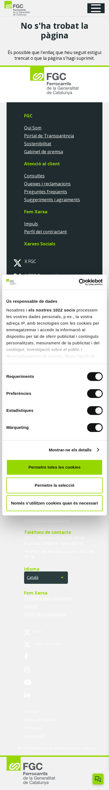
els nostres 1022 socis (51, 310)
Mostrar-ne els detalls (70, 450)
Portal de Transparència (49, 136)
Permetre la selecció (54, 485)
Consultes (34, 176)
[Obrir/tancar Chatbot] (98, 779)
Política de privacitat (40, 719)
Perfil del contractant (45, 232)
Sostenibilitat (37, 144)
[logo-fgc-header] (22, 8)
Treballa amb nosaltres (48, 598)
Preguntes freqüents (45, 192)
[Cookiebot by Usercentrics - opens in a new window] (79, 282)
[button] (97, 8)
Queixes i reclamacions (47, 184)
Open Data (32, 727)
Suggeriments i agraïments (52, 200)
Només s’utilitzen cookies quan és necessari (54, 503)
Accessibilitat (34, 736)
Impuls (31, 224)
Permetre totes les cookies (54, 467)
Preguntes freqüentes (47, 520)
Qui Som (32, 128)
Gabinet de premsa (43, 152)
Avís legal (31, 711)
